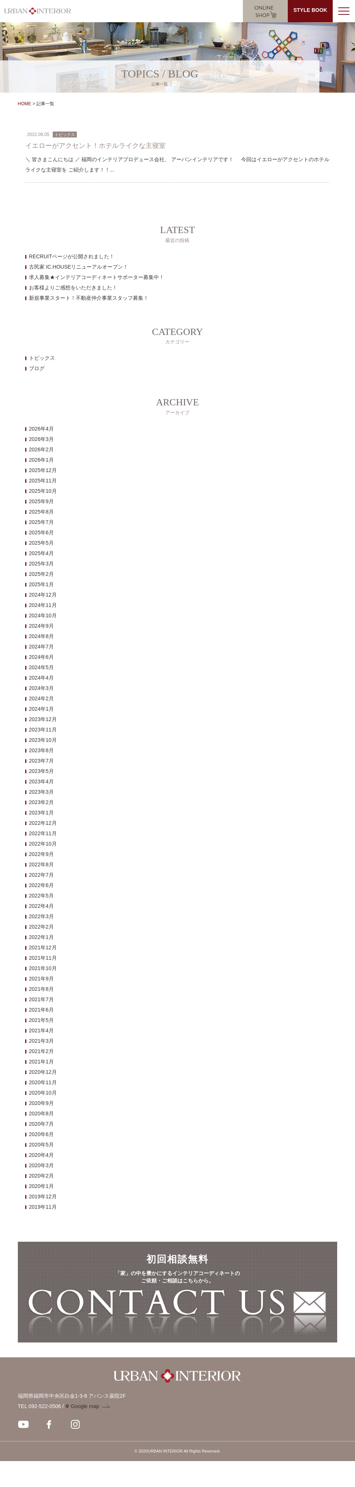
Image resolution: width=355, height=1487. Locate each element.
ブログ (37, 368)
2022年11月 (43, 833)
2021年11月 (43, 958)
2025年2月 (41, 574)
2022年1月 (41, 937)
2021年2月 (41, 1051)
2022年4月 (41, 906)
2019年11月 (43, 1207)
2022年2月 (41, 927)
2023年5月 (41, 771)
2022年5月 (41, 896)
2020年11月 (43, 1082)
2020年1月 (41, 1186)
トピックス (42, 358)
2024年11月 (43, 605)
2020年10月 (43, 1093)
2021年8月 (41, 989)
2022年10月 (43, 844)
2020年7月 (41, 1124)
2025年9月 (41, 501)
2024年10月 (43, 615)
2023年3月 (41, 792)
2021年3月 (41, 1041)
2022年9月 (41, 854)
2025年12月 (43, 470)
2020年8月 (41, 1113)
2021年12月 (43, 947)
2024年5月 (41, 667)
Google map (85, 1406)
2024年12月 (43, 595)
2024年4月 (41, 678)
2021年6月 (41, 1010)
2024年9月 (41, 626)
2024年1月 (41, 709)
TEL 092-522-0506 (39, 1406)
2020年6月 (41, 1134)
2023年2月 (41, 802)
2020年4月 (41, 1155)
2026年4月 (41, 429)
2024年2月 (41, 698)
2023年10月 (43, 740)
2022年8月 (41, 864)
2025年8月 (41, 512)
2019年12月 (43, 1196)
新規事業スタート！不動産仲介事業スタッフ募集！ (89, 298)
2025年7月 (41, 522)
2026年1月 (41, 460)
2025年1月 (41, 584)
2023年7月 (41, 761)
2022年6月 (41, 885)
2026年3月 (41, 439)
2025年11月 (43, 481)
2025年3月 (41, 564)
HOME (24, 103)
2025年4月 (41, 553)
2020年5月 (41, 1145)
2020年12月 (43, 1072)
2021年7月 (41, 999)
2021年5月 (41, 1020)
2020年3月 (41, 1165)
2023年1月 (41, 813)
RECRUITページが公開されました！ (71, 256)
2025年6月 (41, 532)
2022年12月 (43, 823)
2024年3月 (41, 688)
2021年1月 (41, 1062)
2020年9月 (41, 1103)
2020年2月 (41, 1176)
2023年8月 (41, 750)
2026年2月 (41, 449)
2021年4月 (41, 1030)
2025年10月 (43, 491)
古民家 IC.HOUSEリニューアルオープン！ (78, 267)
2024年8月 (41, 636)
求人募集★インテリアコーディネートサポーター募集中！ (96, 277)
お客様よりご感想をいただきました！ (73, 288)
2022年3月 (41, 916)
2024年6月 (41, 657)
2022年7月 (41, 875)
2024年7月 (41, 647)
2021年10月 (43, 968)
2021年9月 (41, 979)
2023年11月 (43, 730)
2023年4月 (41, 781)
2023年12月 (43, 719)
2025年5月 (41, 543)
